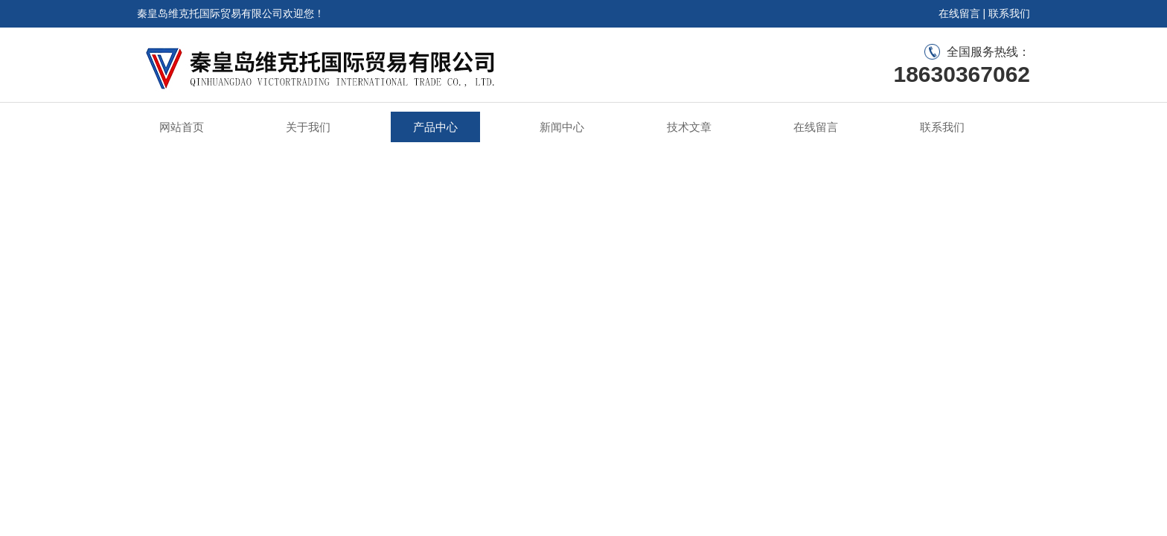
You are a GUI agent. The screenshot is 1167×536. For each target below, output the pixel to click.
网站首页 (181, 127)
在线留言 (959, 13)
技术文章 (689, 127)
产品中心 (435, 127)
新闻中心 (562, 127)
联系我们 (1009, 13)
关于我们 (308, 127)
